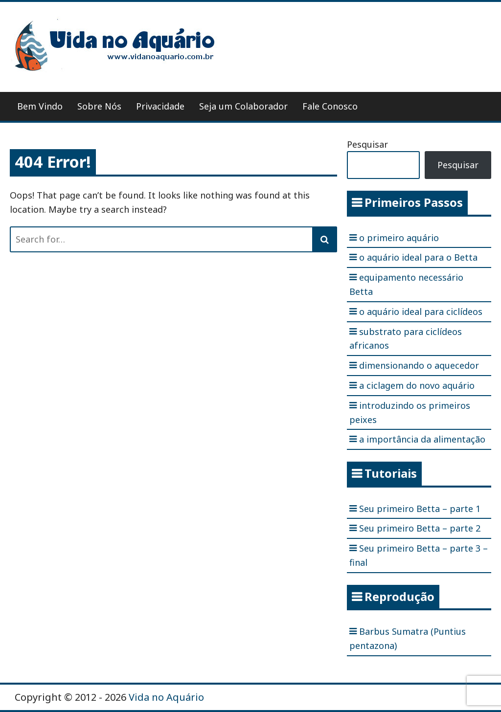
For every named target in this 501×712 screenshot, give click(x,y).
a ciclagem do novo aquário (417, 385)
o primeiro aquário (399, 238)
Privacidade (160, 106)
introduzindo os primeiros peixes (409, 412)
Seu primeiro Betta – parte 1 (419, 508)
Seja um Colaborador (243, 106)
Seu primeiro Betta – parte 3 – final (418, 555)
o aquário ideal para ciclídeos (420, 311)
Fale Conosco (330, 106)
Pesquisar (367, 144)
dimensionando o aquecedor (419, 365)
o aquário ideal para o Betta (418, 257)
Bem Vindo (40, 106)
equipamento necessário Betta (406, 284)
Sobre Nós (99, 106)
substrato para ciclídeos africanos (405, 339)
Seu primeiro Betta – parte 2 (419, 528)
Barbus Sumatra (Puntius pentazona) (407, 638)
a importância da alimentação (422, 439)
